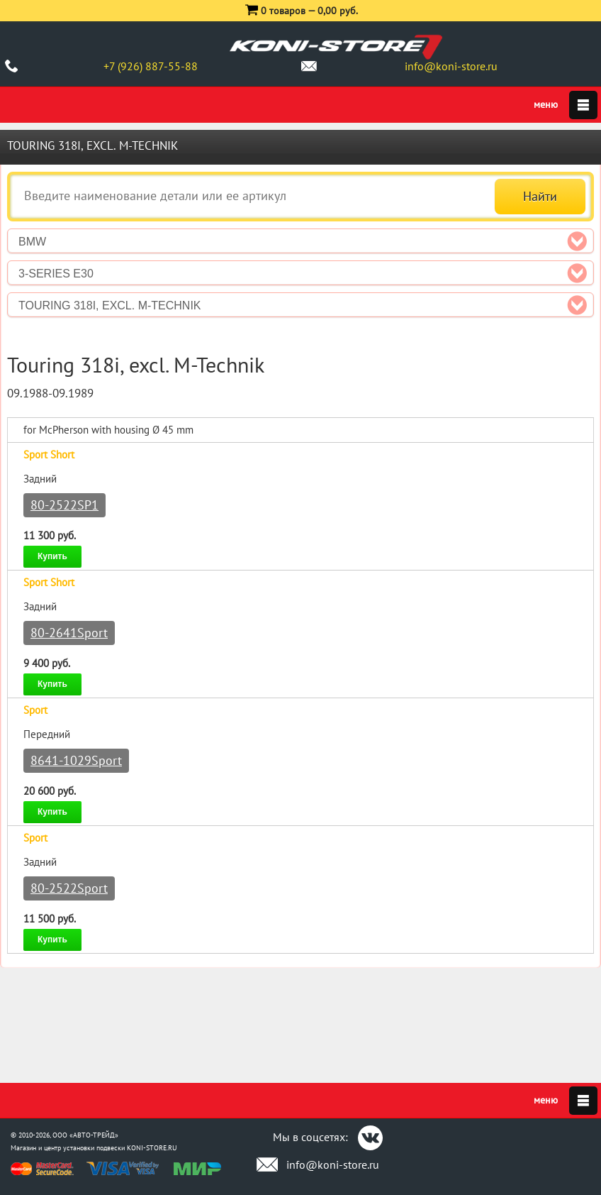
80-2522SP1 (64, 505)
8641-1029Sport (76, 760)
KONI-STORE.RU (152, 1147)
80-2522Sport (69, 888)
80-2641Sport (69, 632)
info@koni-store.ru (451, 66)
